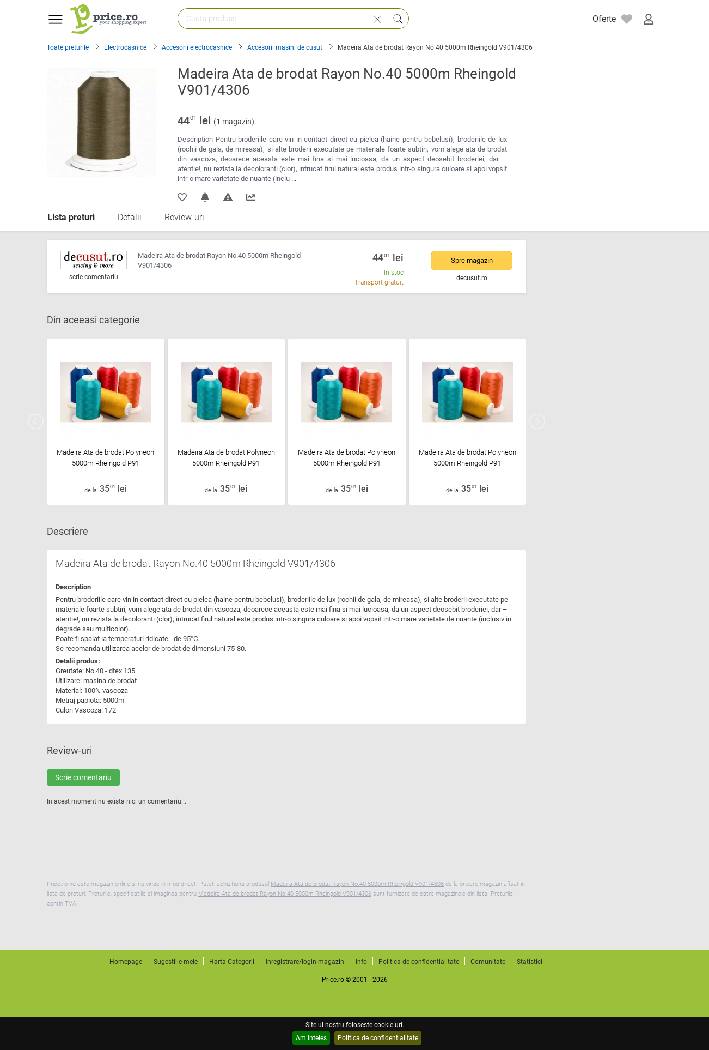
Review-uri (184, 217)
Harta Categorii (231, 961)
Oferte (604, 19)
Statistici (529, 961)
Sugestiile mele (176, 961)
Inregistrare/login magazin (305, 961)
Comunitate (487, 961)
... (293, 178)
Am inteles (311, 1038)
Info (361, 961)
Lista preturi (71, 217)
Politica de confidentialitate (378, 1038)
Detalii (130, 217)
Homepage (125, 961)
